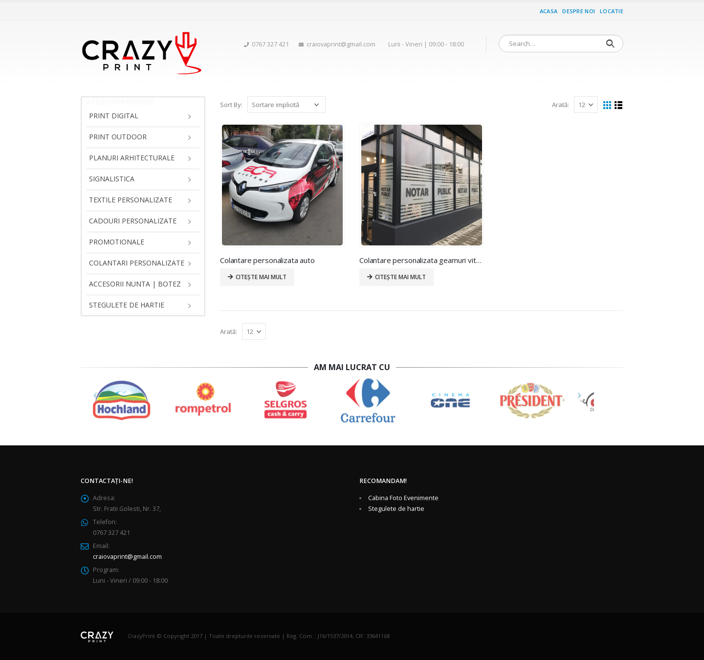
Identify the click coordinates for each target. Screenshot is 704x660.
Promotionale (116, 241)
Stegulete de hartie (126, 304)
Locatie (611, 11)
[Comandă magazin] (286, 104)
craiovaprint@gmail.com (127, 556)
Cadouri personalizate (132, 220)
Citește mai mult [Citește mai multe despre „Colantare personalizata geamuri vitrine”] (400, 277)
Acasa (548, 11)
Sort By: (231, 104)
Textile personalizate (130, 199)
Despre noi (578, 11)
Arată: (560, 104)
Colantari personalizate (136, 262)
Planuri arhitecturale (132, 157)
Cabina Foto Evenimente (403, 498)
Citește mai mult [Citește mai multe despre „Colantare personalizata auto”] (261, 277)
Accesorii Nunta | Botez (135, 283)
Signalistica (111, 178)
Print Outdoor (118, 136)
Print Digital (113, 115)
